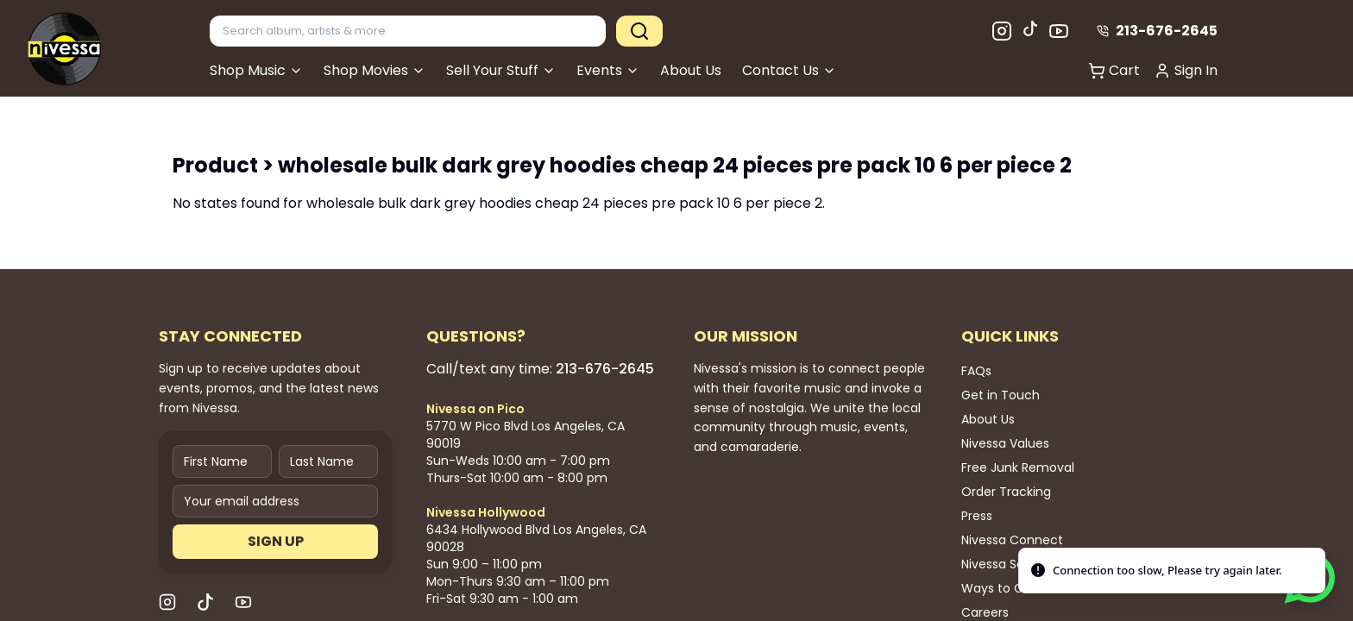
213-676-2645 (1157, 31)
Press (976, 515)
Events (607, 70)
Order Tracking (1006, 491)
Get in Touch (1000, 395)
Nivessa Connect (1012, 540)
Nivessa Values (1005, 443)
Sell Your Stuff (501, 70)
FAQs (976, 371)
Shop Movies (374, 70)
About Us (690, 70)
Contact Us (789, 70)
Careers (985, 612)
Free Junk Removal (1017, 467)
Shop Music (256, 70)
